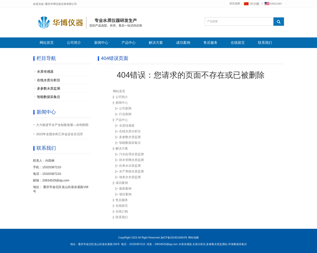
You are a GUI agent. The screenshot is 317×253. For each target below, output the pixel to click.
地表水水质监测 (130, 177)
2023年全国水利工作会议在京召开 (59, 134)
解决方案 (156, 42)
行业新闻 (125, 114)
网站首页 (47, 42)
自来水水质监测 (130, 165)
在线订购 (122, 211)
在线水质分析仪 (130, 131)
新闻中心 (101, 42)
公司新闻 (125, 108)
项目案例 (125, 194)
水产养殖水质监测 (131, 171)
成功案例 (183, 42)
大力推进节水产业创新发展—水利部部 (62, 125)
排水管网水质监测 (131, 160)
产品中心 (129, 42)
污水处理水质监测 (131, 154)
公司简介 (74, 42)
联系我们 (265, 42)
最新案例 (125, 188)
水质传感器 (127, 125)
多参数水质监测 (130, 137)
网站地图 (193, 237)
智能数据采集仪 (130, 142)
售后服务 (210, 42)
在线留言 (238, 42)
